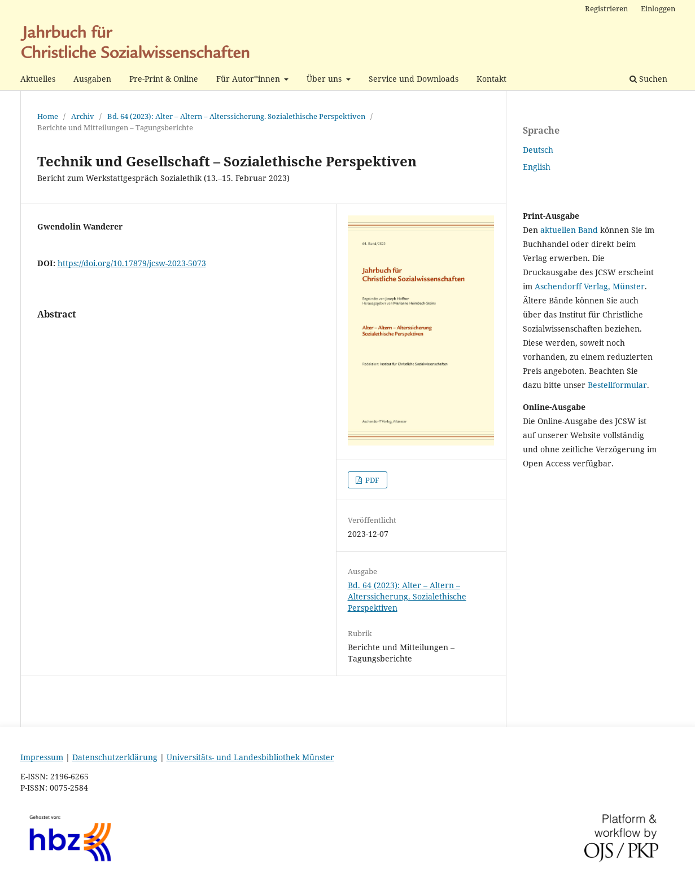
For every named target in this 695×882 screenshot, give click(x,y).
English (536, 166)
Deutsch (538, 149)
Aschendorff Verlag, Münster (590, 286)
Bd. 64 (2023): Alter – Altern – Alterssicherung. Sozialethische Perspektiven (236, 116)
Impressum (41, 757)
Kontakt (491, 78)
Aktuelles (37, 78)
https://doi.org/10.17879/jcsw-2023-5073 (132, 263)
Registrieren (606, 8)
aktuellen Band (569, 229)
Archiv (82, 116)
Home (47, 116)
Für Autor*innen (249, 78)
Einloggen (658, 8)
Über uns (325, 78)
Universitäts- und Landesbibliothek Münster (250, 757)
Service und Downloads (413, 78)
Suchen (648, 78)
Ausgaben (92, 78)
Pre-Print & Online (163, 78)
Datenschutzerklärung (115, 757)
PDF (371, 480)
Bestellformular (617, 385)
